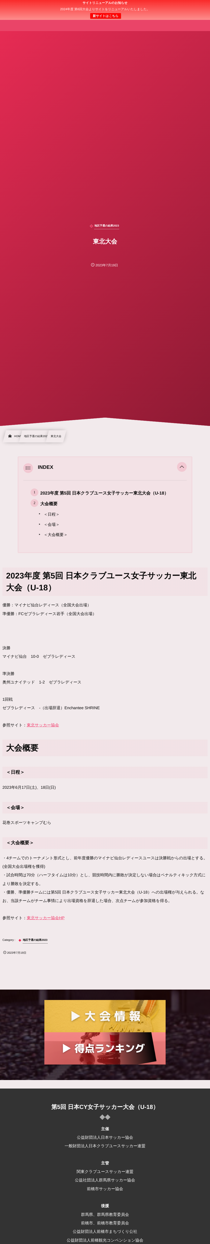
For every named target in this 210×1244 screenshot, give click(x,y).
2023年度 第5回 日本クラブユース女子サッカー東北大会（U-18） (104, 493)
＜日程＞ (52, 514)
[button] (182, 467)
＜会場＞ (52, 524)
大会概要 (48, 503)
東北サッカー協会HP (46, 918)
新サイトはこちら (105, 16)
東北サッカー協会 (43, 725)
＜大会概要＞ (56, 535)
